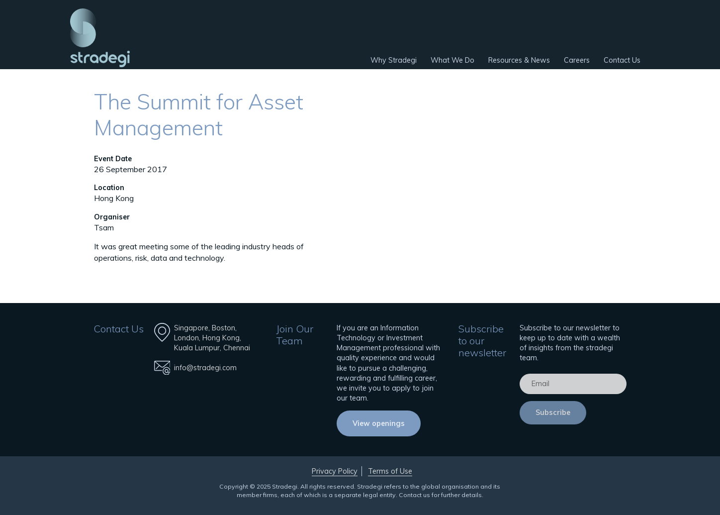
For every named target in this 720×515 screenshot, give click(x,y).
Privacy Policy (335, 471)
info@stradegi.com (205, 367)
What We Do (452, 60)
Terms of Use (390, 471)
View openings (379, 423)
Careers (577, 60)
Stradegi (100, 37)
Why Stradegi (393, 60)
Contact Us (622, 60)
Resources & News (519, 60)
